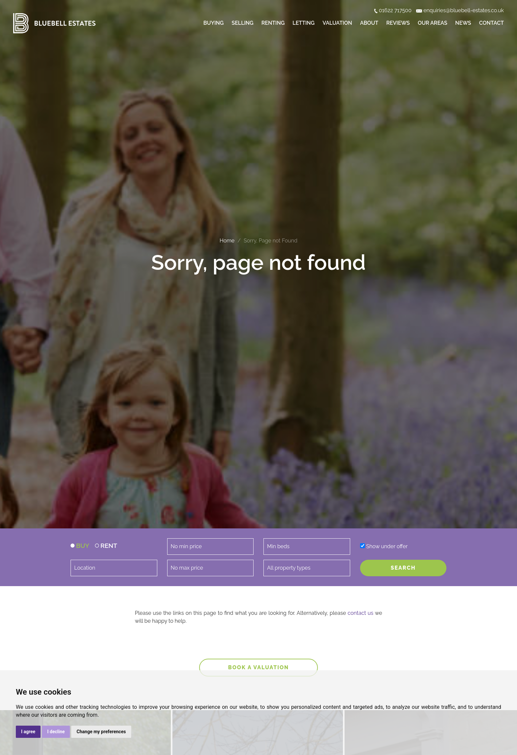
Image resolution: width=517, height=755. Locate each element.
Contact (491, 23)
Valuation (337, 23)
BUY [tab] (80, 545)
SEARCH (403, 568)
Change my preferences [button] (101, 731)
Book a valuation (258, 667)
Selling (242, 23)
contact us (360, 613)
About (369, 23)
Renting (273, 23)
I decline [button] (56, 731)
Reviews (398, 23)
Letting (303, 23)
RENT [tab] (106, 545)
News (463, 23)
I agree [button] (28, 731)
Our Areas (432, 23)
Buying (213, 23)
